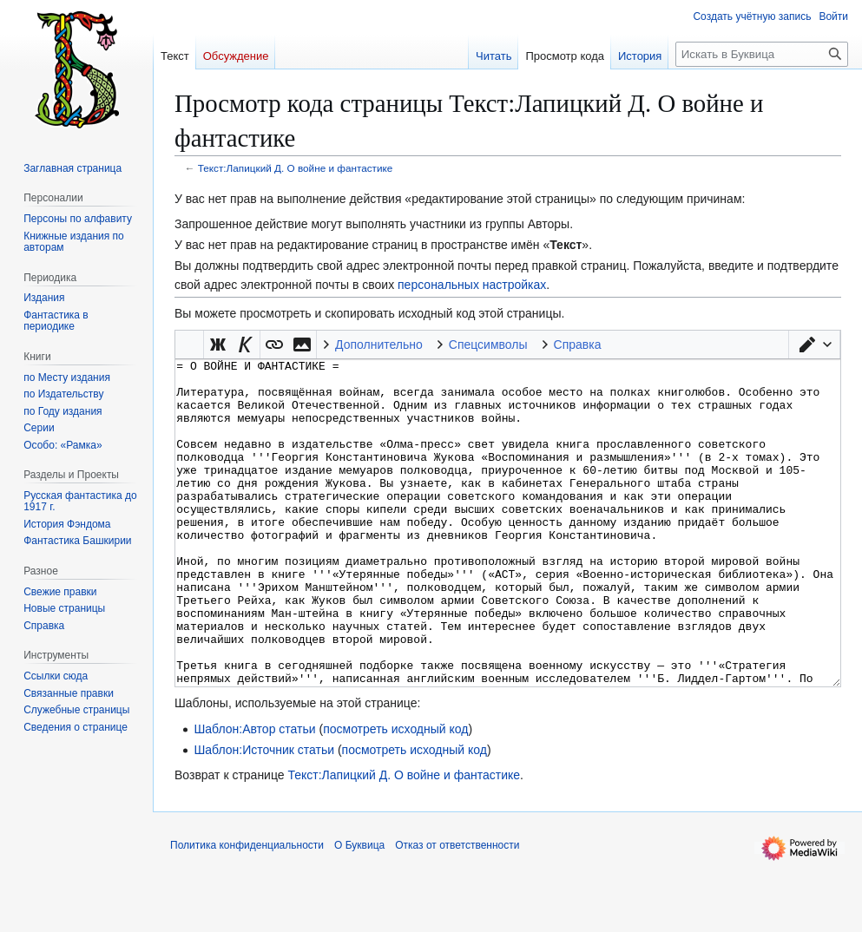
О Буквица (359, 910)
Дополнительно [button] (379, 344)
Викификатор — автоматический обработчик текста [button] (189, 344)
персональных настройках (472, 285)
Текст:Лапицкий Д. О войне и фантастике (295, 168)
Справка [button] (578, 344)
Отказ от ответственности (457, 910)
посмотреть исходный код (395, 794)
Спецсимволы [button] (488, 344)
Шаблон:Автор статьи (254, 794)
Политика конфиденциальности (247, 910)
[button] (814, 344)
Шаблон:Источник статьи (264, 815)
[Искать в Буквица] (761, 54)
